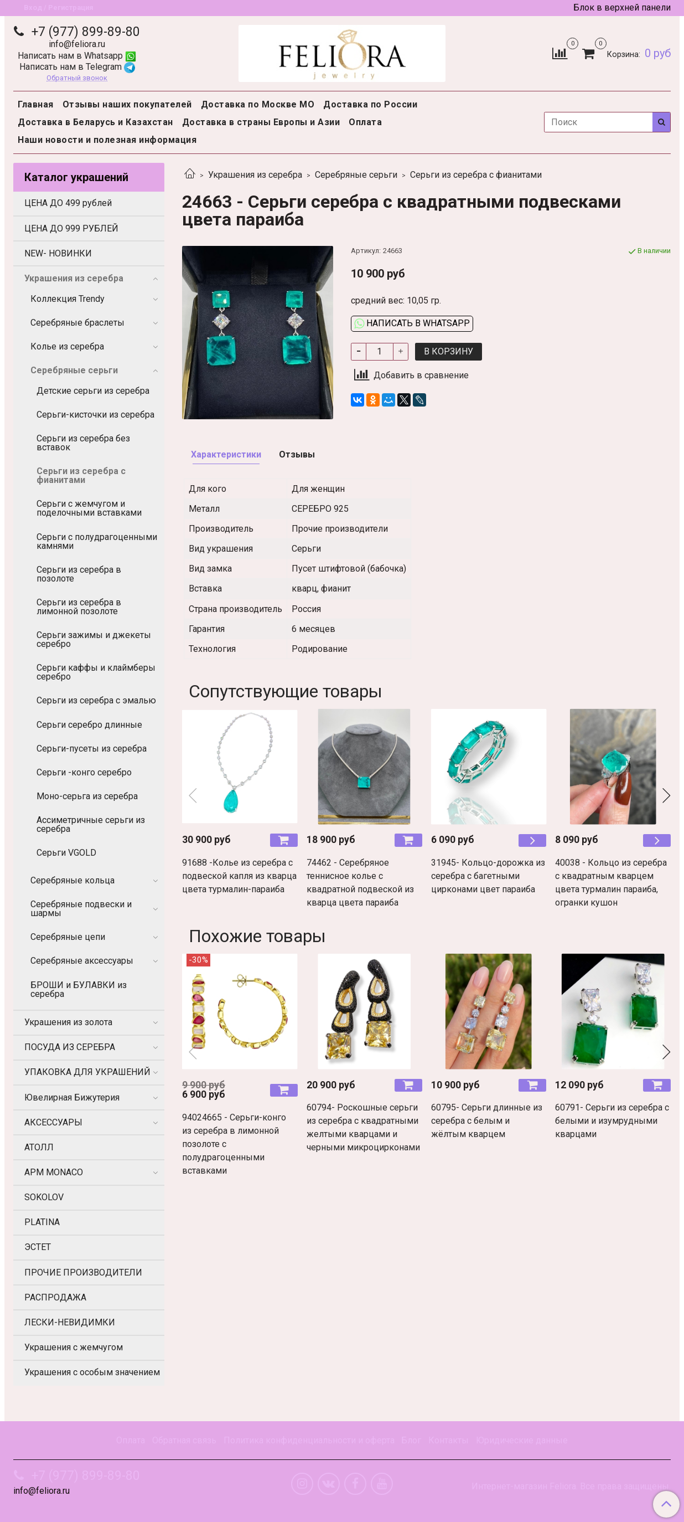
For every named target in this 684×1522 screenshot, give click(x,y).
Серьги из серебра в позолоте (79, 574)
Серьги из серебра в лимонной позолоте (79, 606)
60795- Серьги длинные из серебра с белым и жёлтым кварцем (486, 1120)
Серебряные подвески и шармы (81, 908)
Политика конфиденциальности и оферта (309, 1440)
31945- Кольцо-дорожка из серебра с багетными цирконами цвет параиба (488, 875)
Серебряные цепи (67, 937)
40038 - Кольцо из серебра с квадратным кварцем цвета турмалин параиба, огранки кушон (611, 882)
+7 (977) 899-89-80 (84, 31)
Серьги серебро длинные (89, 724)
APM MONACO (53, 1172)
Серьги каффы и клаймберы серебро (96, 672)
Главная (36, 104)
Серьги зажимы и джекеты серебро (94, 639)
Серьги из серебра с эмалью (96, 700)
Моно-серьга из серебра (87, 796)
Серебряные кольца (72, 880)
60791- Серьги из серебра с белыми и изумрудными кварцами (612, 1120)
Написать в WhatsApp (412, 323)
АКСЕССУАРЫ (53, 1122)
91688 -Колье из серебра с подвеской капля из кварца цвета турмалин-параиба (239, 875)
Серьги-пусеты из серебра (92, 748)
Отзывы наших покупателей (127, 104)
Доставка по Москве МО (258, 104)
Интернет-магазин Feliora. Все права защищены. (571, 1486)
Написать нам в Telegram (77, 66)
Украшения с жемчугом (73, 1347)
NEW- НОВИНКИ (58, 253)
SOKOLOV (44, 1197)
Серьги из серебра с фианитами (476, 174)
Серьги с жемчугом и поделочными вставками (89, 508)
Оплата (365, 122)
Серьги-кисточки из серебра (95, 414)
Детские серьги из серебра (93, 390)
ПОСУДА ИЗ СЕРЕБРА (69, 1047)
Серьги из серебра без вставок (83, 443)
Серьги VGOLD (66, 852)
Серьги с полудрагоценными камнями (97, 541)
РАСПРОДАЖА (55, 1297)
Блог (411, 1440)
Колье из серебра (67, 346)
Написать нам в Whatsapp (77, 55)
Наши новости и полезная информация (107, 140)
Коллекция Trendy (67, 299)
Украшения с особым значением (92, 1372)
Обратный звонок (76, 78)
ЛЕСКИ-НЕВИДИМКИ (69, 1322)
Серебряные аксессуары (81, 960)
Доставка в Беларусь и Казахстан (95, 122)
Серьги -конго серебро (84, 772)
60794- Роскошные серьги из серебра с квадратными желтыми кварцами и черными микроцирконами (363, 1127)
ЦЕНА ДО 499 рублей (68, 203)
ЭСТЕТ (37, 1247)
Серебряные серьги (356, 174)
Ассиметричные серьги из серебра (91, 824)
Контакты (448, 1440)
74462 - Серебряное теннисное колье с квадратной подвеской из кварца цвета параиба (360, 882)
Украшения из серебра (255, 174)
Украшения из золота (68, 1022)
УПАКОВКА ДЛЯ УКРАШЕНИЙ (87, 1072)
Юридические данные (522, 1440)
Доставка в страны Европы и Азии (261, 122)
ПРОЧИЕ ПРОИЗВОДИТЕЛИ (83, 1272)
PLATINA (42, 1222)
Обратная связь (184, 1440)
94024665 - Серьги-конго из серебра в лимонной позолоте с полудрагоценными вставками (234, 1144)
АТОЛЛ (39, 1147)
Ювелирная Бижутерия (72, 1097)
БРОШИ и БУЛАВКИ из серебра (78, 989)
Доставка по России (370, 104)
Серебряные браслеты (77, 322)
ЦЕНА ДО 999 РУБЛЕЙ (71, 228)
